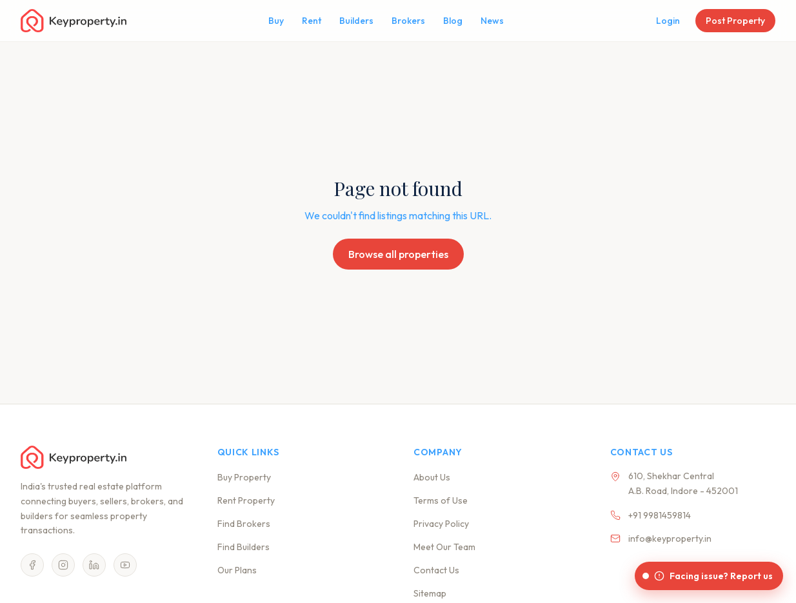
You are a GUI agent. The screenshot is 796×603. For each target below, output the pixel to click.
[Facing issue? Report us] (709, 576)
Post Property (735, 20)
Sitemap (429, 593)
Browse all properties (398, 254)
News (492, 20)
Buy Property (244, 477)
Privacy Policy (441, 523)
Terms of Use (440, 500)
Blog (453, 20)
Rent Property (246, 500)
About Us (431, 477)
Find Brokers (243, 523)
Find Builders (243, 547)
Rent (311, 20)
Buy (276, 20)
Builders (356, 20)
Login (668, 20)
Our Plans (237, 570)
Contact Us (436, 570)
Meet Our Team (444, 547)
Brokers (408, 20)
